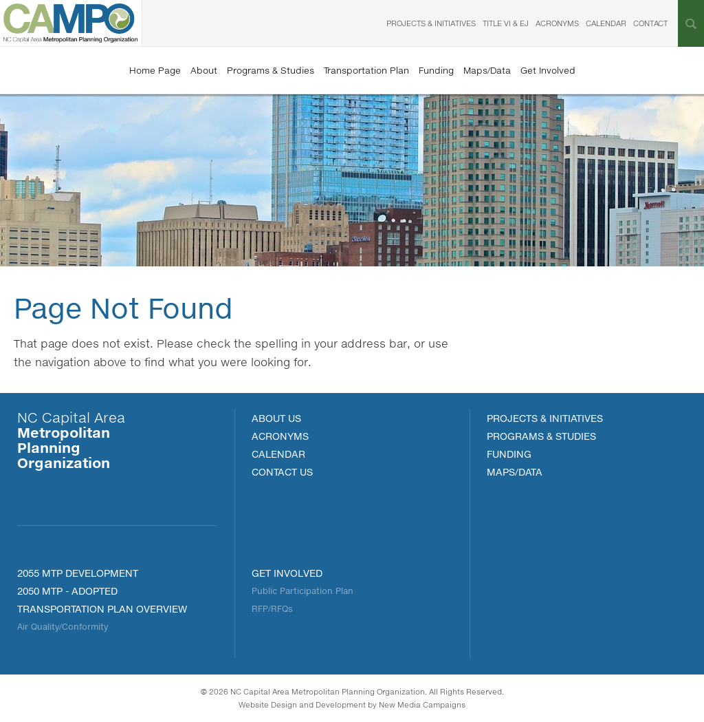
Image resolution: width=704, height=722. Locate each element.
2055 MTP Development (77, 573)
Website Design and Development (302, 704)
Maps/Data (487, 70)
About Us (276, 418)
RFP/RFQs (272, 609)
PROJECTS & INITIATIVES (545, 418)
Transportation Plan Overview (102, 609)
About (203, 70)
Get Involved (547, 70)
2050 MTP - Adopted (67, 591)
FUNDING (509, 454)
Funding (436, 70)
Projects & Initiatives (431, 23)
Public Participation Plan (302, 591)
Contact (650, 23)
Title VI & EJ (506, 23)
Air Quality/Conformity (62, 627)
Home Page (155, 70)
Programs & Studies (270, 70)
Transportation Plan (366, 70)
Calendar (606, 23)
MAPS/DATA (514, 472)
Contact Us (282, 472)
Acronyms (557, 23)
